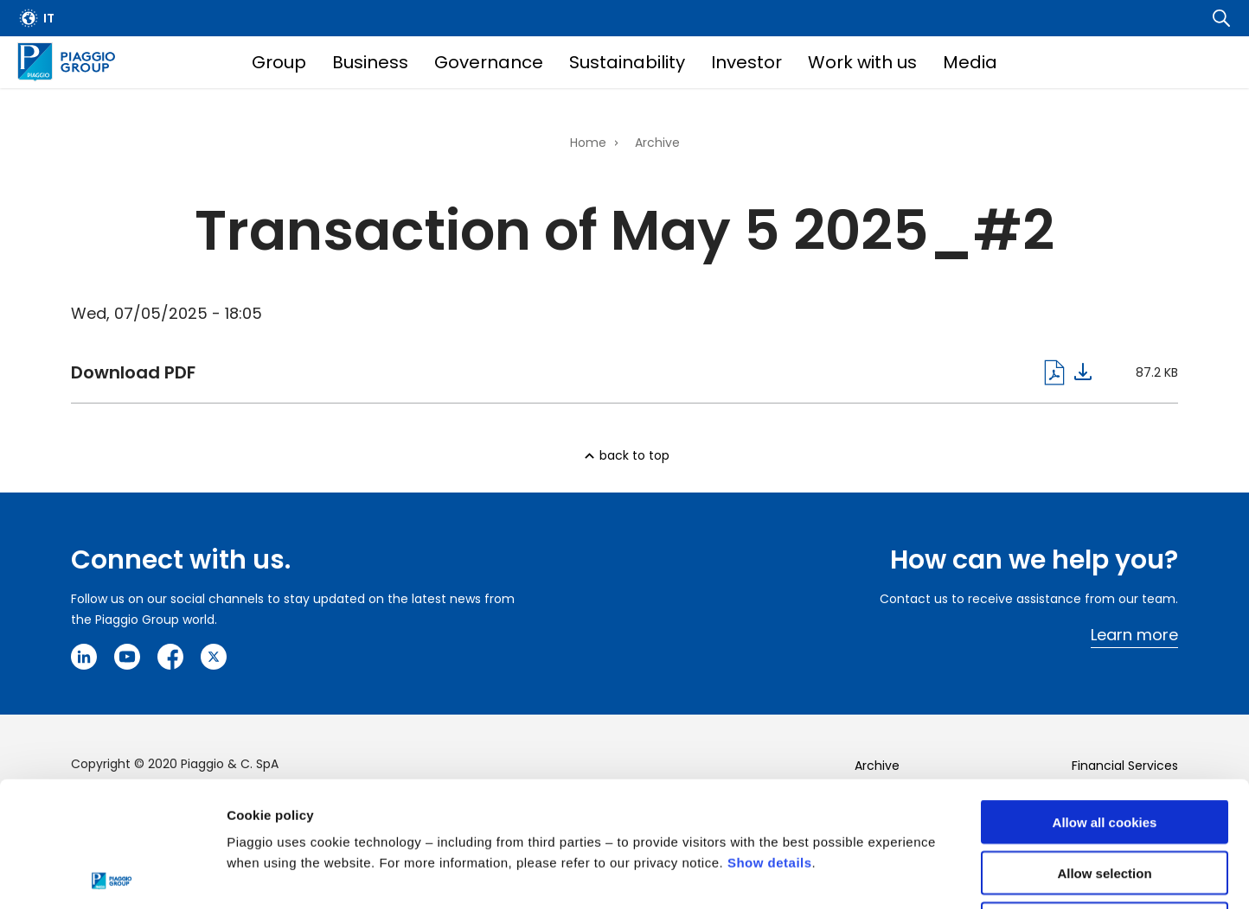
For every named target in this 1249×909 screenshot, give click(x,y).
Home (588, 142)
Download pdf (581, 372)
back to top (634, 455)
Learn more (1134, 634)
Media (970, 62)
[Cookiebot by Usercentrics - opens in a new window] (112, 875)
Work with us (862, 62)
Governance (488, 62)
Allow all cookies (1105, 697)
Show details (769, 737)
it (48, 18)
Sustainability (627, 62)
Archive (657, 142)
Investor (746, 62)
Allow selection (1104, 748)
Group (279, 62)
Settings (893, 875)
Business (370, 62)
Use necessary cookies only (1104, 798)
